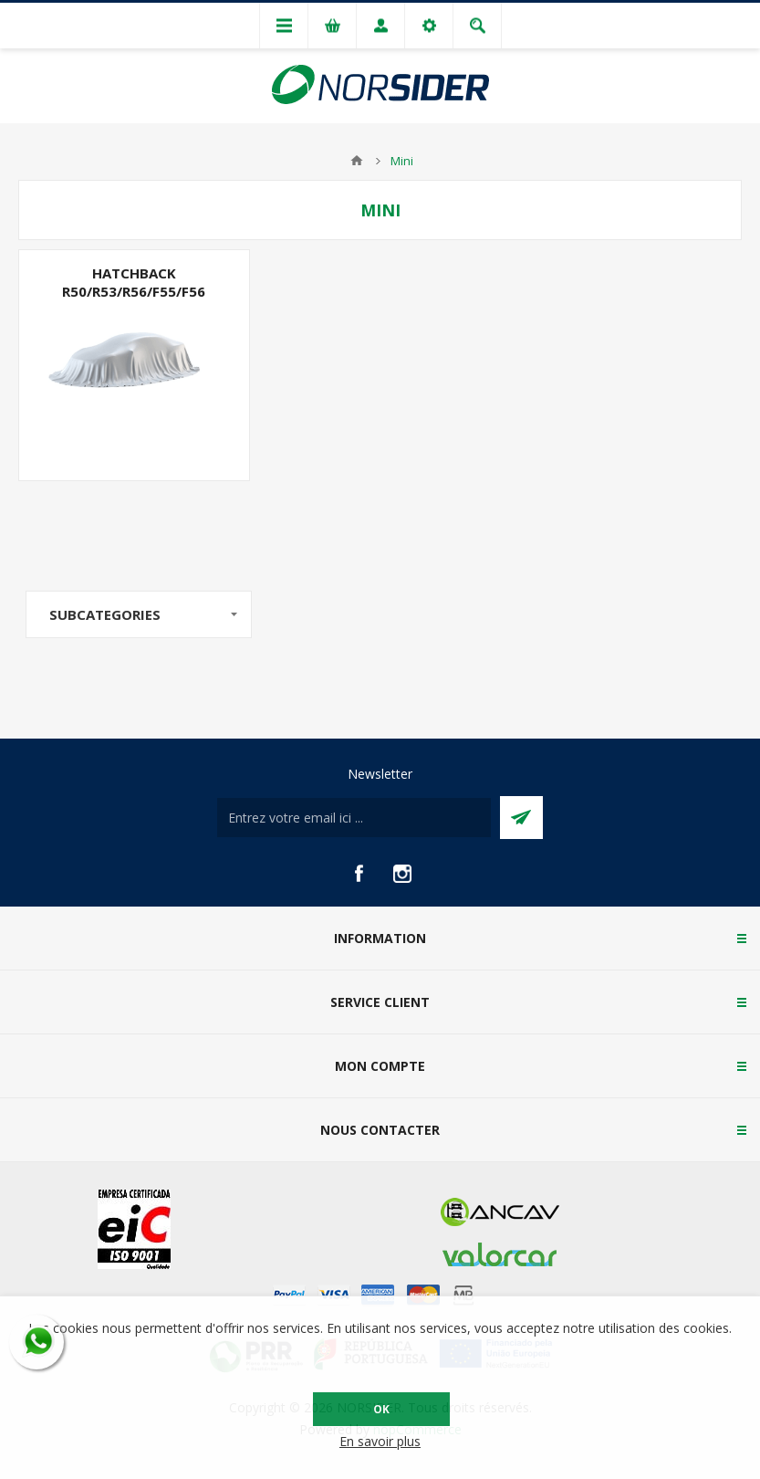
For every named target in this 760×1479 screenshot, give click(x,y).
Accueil (357, 160)
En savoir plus (380, 1441)
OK (381, 1409)
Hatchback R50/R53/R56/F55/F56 (133, 282)
